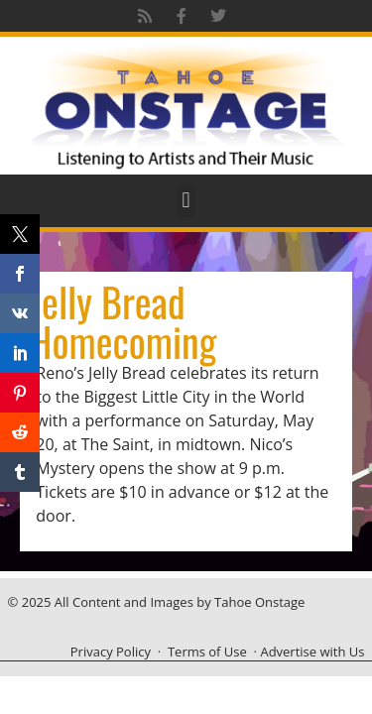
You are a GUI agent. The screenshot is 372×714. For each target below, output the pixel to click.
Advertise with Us (312, 651)
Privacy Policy (110, 651)
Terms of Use (207, 651)
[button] (186, 200)
